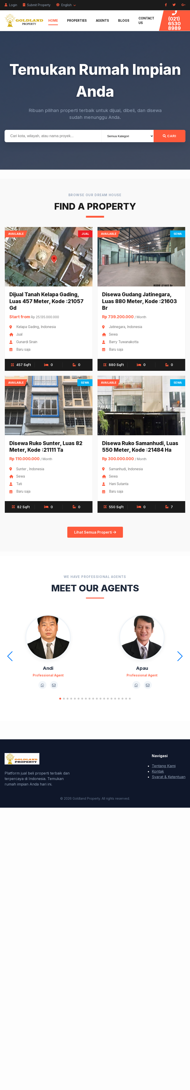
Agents (102, 20)
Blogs (123, 20)
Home (53, 20)
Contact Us (146, 20)
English (66, 5)
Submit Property (37, 5)
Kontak (158, 771)
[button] (60, 699)
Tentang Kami (164, 766)
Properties (77, 20)
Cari (169, 136)
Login (11, 5)
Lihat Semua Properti (95, 532)
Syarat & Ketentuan (168, 777)
